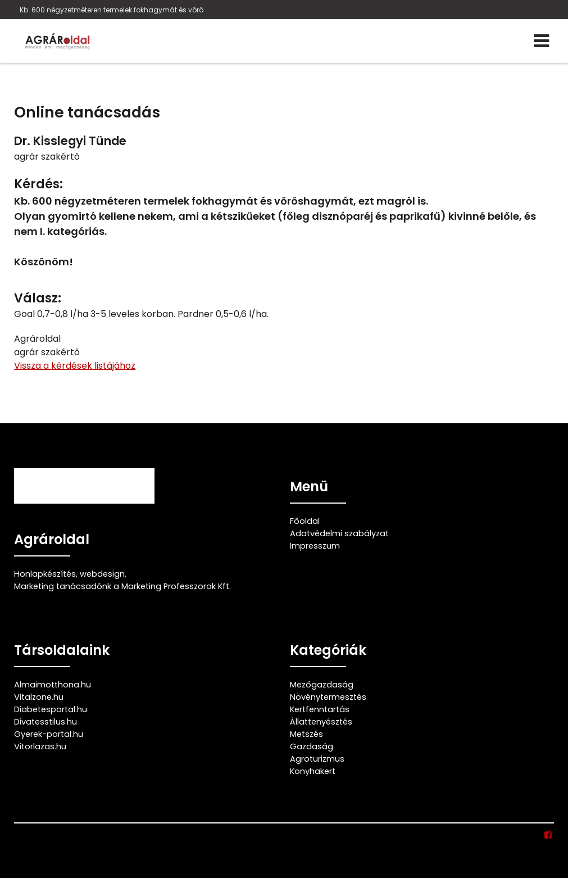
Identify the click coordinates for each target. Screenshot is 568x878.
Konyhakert (312, 771)
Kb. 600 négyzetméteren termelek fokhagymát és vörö (111, 10)
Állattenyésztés (321, 721)
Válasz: (37, 298)
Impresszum (315, 545)
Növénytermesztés (328, 697)
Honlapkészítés (45, 574)
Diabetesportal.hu (50, 709)
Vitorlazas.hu (40, 746)
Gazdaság (311, 746)
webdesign (102, 574)
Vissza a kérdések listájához (74, 365)
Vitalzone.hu (38, 697)
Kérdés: (38, 184)
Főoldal (305, 521)
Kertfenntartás (319, 709)
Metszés (306, 734)
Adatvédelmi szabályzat (339, 533)
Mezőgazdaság (321, 684)
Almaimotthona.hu (52, 684)
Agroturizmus (317, 758)
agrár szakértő (47, 156)
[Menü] (541, 41)
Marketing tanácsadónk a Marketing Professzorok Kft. (122, 586)
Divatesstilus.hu (45, 721)
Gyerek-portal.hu (48, 734)
